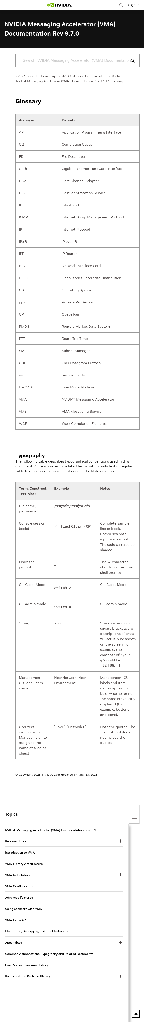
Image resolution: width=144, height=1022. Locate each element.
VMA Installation (17, 875)
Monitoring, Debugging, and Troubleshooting (37, 931)
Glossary (117, 81)
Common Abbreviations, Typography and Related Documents (49, 954)
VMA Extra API (16, 920)
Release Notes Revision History (27, 976)
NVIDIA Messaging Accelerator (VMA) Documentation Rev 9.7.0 (61, 81)
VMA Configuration (19, 886)
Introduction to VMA (20, 852)
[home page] (59, 5)
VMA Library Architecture (24, 864)
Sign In (134, 4)
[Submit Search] (130, 60)
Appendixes (13, 943)
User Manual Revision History (26, 965)
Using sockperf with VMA (23, 909)
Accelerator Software (109, 76)
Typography (30, 455)
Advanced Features (19, 898)
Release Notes (15, 841)
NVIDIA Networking (75, 76)
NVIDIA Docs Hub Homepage (36, 76)
